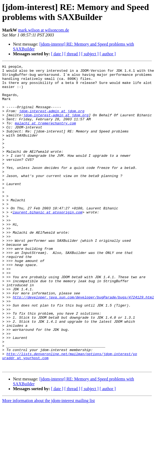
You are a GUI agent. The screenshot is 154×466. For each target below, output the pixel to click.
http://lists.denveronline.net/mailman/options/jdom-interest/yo (71, 412)
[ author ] (108, 54)
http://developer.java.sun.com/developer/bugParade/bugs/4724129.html (83, 344)
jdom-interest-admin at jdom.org (51, 120)
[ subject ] (90, 54)
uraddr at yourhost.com (25, 416)
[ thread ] (72, 54)
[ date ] (57, 54)
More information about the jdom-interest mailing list (48, 461)
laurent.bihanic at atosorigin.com (47, 242)
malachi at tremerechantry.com (45, 135)
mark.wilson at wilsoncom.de (43, 30)
